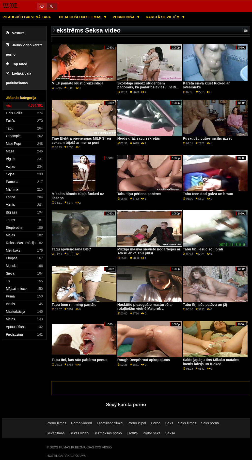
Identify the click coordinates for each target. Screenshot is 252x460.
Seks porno (210, 423)
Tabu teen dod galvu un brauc (208, 194)
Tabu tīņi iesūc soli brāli (203, 249)
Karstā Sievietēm (163, 17)
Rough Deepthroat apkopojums (143, 360)
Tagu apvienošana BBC (71, 249)
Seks (169, 423)
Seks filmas (187, 423)
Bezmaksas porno (108, 433)
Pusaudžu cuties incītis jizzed (208, 138)
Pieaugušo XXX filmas (80, 17)
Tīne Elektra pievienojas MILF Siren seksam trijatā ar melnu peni (81, 140)
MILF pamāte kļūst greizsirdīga (77, 83)
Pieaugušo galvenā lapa (26, 17)
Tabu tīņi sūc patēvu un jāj (205, 305)
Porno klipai (136, 423)
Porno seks (151, 433)
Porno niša (124, 17)
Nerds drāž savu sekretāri (138, 138)
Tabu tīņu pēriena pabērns (139, 194)
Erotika (132, 433)
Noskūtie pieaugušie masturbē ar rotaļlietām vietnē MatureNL (145, 307)
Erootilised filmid (110, 423)
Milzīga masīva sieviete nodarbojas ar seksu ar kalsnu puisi (148, 251)
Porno (155, 423)
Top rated (16, 64)
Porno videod (81, 423)
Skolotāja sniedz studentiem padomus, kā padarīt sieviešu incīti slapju (146, 87)
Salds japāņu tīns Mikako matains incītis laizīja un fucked (211, 362)
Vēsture (15, 33)
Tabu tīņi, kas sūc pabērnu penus (79, 360)
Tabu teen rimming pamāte (74, 305)
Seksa (170, 433)
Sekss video (79, 433)
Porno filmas (56, 423)
